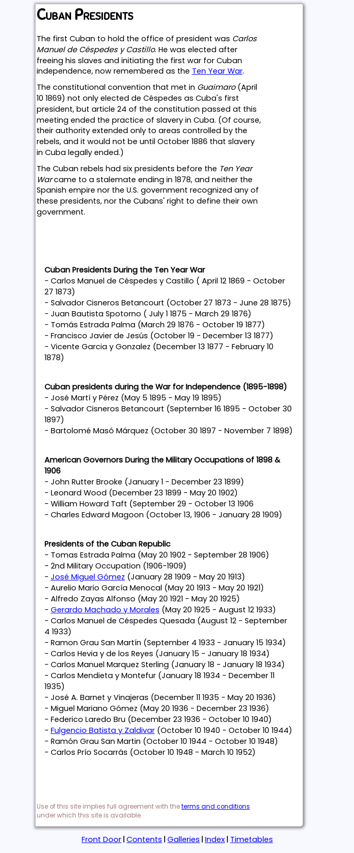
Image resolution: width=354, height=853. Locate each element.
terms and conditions (215, 806)
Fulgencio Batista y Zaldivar (103, 730)
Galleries (183, 839)
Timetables (251, 839)
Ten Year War (217, 71)
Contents (144, 839)
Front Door (101, 839)
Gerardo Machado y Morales (105, 610)
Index (215, 839)
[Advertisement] (159, 238)
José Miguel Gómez (88, 577)
